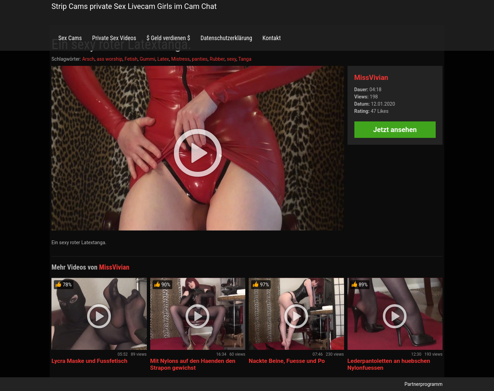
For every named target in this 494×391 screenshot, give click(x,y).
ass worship (109, 59)
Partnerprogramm (423, 384)
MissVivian (371, 77)
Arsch (88, 59)
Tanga (244, 59)
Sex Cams (70, 38)
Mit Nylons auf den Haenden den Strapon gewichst (193, 364)
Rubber (217, 59)
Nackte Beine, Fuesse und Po (287, 360)
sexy (231, 59)
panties (200, 59)
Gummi (147, 59)
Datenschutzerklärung (226, 38)
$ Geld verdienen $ (168, 38)
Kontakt (271, 38)
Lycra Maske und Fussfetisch (89, 360)
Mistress (180, 59)
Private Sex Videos (114, 38)
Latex (163, 59)
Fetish (131, 59)
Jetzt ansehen (395, 130)
